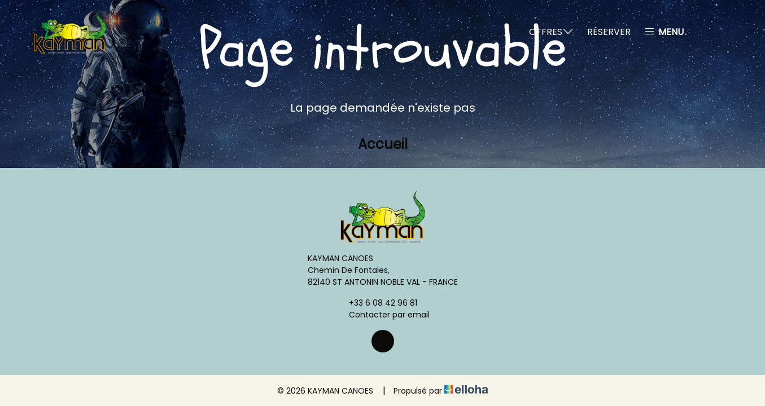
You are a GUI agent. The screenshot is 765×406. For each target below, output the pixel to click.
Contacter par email (383, 314)
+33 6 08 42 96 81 (376, 302)
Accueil (383, 144)
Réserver (609, 31)
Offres (551, 31)
